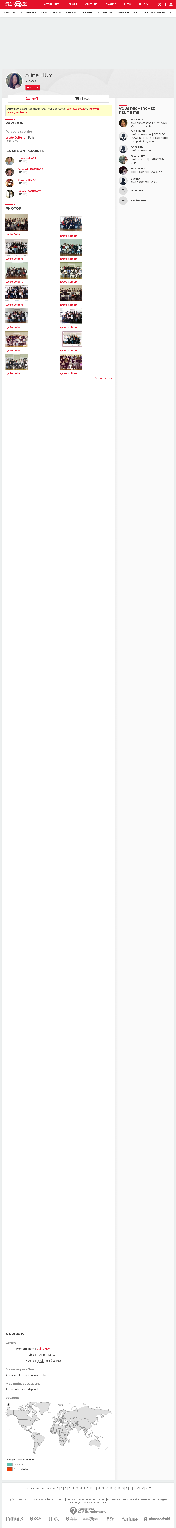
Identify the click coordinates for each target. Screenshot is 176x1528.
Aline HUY (137, 119)
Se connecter (27, 12)
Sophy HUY (138, 156)
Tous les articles (84, 1499)
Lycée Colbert (15, 137)
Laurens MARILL (28, 158)
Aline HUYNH (139, 131)
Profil (34, 98)
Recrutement (99, 1499)
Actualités (51, 4)
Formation (59, 1499)
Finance (110, 4)
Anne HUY (137, 147)
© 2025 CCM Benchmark (96, 1502)
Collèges (55, 12)
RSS (41, 1499)
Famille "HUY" (139, 200)
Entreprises (105, 12)
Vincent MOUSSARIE (30, 169)
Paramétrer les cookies (139, 1499)
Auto (127, 4)
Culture (91, 4)
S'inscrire (9, 12)
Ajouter (34, 87)
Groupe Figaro (75, 1502)
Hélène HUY (138, 168)
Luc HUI (135, 178)
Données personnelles (117, 1499)
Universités (87, 12)
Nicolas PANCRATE (29, 191)
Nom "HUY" (138, 190)
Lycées (43, 12)
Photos (85, 98)
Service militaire (127, 12)
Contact (33, 1499)
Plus (144, 4)
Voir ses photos (103, 378)
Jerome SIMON (27, 180)
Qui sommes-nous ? (18, 1499)
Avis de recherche (154, 12)
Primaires (70, 12)
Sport (73, 4)
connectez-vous (76, 108)
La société (70, 1499)
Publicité (49, 1499)
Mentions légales (159, 1499)
